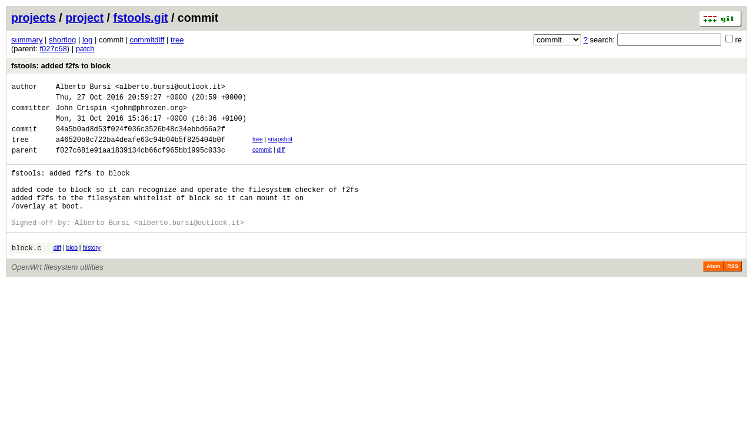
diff (281, 160)
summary (26, 39)
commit (262, 160)
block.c (26, 274)
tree (177, 39)
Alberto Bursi (83, 88)
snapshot (280, 148)
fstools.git (140, 17)
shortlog (62, 39)
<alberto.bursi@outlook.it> (170, 88)
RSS (732, 293)
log (87, 39)
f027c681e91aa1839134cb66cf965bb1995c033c (140, 162)
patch (85, 48)
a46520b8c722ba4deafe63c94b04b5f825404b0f (140, 150)
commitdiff (146, 39)
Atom (713, 293)
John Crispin (81, 113)
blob (72, 272)
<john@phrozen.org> (149, 113)
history (91, 272)
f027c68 (52, 48)
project (84, 17)
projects (33, 17)
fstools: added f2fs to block (61, 65)
